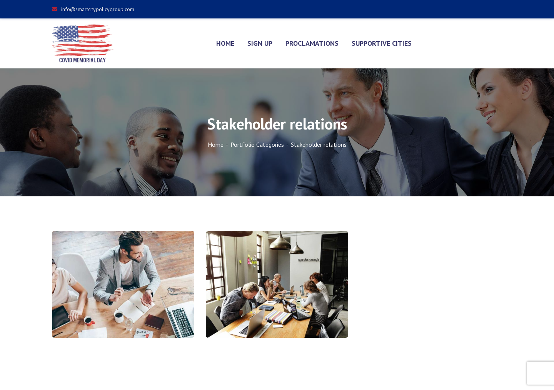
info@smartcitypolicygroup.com (93, 9)
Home (216, 144)
